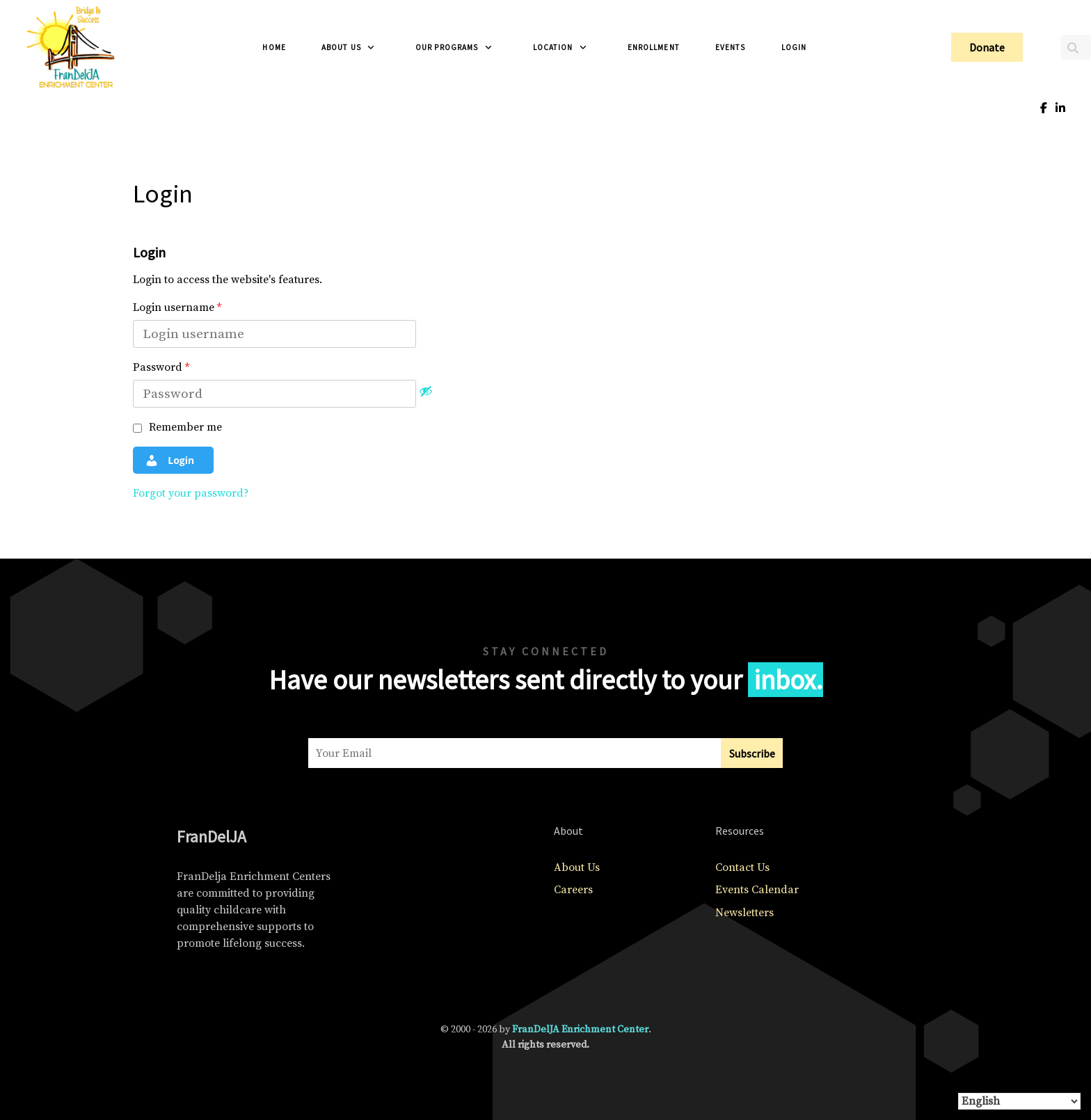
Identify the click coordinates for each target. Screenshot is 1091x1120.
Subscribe (752, 753)
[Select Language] (1019, 1101)
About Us (577, 867)
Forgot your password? (191, 493)
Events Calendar (757, 890)
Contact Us (742, 867)
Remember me (177, 427)
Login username (177, 307)
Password (161, 367)
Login (170, 460)
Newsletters (744, 913)
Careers (573, 890)
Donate (987, 47)
